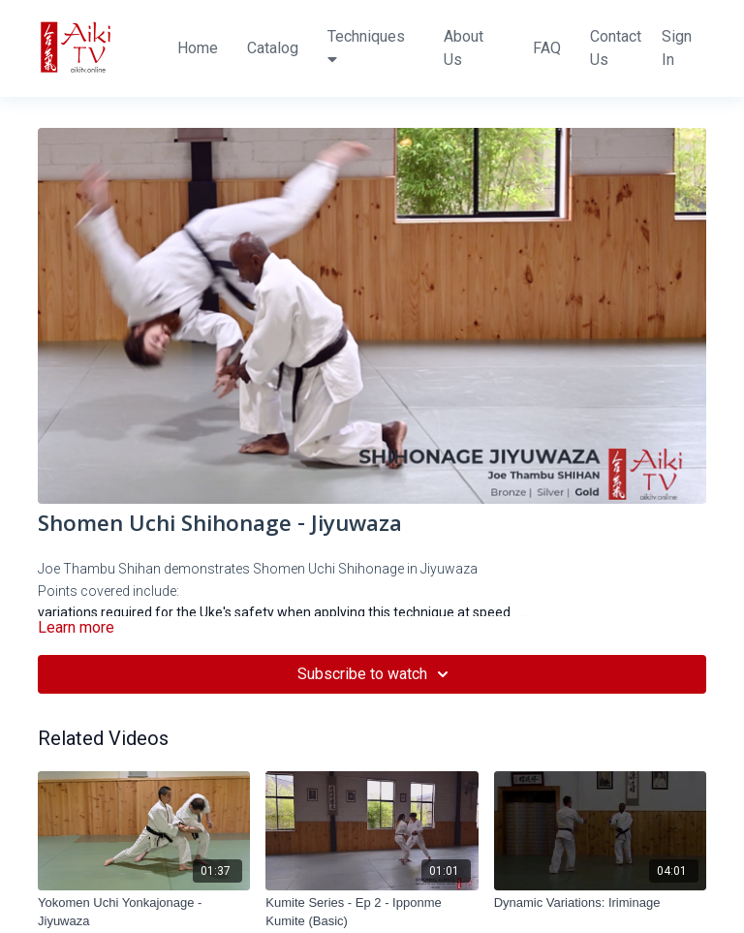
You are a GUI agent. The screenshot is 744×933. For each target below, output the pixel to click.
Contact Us (615, 48)
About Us (463, 48)
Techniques (366, 47)
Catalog (272, 48)
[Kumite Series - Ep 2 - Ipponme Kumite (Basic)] (371, 912)
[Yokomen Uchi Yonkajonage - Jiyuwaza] (144, 912)
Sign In (677, 48)
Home (197, 48)
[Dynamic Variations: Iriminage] (600, 903)
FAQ (547, 48)
